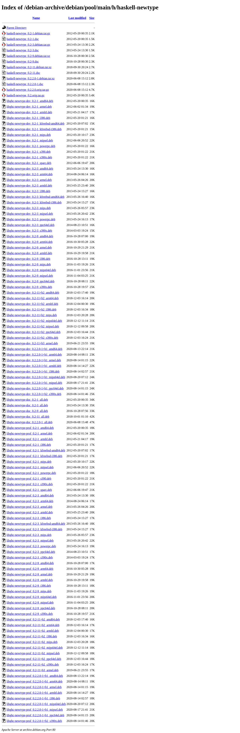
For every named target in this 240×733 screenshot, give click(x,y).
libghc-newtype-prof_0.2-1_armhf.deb (30, 439)
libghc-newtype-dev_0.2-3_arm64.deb (29, 174)
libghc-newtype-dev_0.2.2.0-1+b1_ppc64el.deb (35, 388)
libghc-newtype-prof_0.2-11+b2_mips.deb (32, 642)
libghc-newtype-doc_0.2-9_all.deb (27, 411)
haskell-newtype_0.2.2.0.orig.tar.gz (28, 89)
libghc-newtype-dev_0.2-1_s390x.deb (29, 157)
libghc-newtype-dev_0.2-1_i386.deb (28, 117)
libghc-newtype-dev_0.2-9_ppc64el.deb (30, 281)
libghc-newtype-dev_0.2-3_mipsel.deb (30, 213)
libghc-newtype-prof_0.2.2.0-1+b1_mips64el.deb (36, 704)
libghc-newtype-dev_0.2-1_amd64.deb (30, 101)
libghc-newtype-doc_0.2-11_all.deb (28, 416)
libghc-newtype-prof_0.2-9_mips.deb (29, 591)
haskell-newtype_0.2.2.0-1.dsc (25, 84)
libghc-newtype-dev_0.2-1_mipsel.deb (30, 140)
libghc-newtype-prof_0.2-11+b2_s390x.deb (33, 664)
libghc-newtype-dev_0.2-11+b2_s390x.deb (32, 337)
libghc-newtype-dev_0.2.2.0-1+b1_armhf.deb (34, 365)
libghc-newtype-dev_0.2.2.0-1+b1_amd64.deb (34, 349)
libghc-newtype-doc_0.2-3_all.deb (27, 405)
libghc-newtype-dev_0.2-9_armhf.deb (29, 253)
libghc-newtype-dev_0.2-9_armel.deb (29, 247)
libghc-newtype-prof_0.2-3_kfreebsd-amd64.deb (36, 523)
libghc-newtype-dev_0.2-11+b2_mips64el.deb (34, 320)
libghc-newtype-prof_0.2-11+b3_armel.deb (32, 670)
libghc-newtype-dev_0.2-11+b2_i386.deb (31, 309)
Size (91, 18)
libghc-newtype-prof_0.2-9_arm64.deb (30, 568)
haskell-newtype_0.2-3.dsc (23, 50)
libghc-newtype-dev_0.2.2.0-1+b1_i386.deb (33, 371)
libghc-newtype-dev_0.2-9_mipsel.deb (30, 275)
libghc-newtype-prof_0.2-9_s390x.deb (30, 613)
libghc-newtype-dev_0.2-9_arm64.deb (29, 241)
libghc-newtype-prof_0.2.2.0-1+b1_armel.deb (34, 687)
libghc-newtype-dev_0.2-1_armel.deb (29, 106)
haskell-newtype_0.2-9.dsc (23, 61)
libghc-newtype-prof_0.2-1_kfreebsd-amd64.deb (36, 450)
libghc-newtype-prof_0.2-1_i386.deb (29, 444)
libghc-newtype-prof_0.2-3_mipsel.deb (30, 540)
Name (36, 18)
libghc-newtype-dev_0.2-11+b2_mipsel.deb (33, 326)
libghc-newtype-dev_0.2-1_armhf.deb (29, 112)
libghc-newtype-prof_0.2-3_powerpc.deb (31, 546)
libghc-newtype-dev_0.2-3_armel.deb (29, 179)
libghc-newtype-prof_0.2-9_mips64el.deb (32, 596)
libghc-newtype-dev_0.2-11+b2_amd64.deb (33, 292)
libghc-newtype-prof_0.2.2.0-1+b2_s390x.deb (34, 720)
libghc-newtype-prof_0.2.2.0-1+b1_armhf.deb (34, 692)
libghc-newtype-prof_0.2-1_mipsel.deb (30, 467)
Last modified (77, 18)
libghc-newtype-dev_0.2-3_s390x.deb (29, 230)
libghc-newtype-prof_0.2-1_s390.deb (29, 478)
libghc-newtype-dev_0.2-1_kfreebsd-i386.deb (34, 129)
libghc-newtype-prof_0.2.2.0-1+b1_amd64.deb (35, 675)
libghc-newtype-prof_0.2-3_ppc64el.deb (31, 551)
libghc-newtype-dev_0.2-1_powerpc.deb (31, 146)
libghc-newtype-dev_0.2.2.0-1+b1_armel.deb (34, 360)
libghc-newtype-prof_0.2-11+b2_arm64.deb (33, 625)
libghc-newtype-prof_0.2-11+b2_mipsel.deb (33, 653)
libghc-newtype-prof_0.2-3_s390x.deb (30, 557)
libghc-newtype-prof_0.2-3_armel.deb (29, 506)
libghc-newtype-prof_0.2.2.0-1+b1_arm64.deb (34, 681)
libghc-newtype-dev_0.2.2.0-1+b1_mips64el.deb (36, 377)
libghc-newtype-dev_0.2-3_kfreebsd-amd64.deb (35, 196)
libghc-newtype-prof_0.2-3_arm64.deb (30, 501)
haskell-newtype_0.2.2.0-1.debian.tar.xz (31, 78)
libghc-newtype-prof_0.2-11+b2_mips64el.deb (35, 647)
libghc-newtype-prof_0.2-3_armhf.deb (30, 512)
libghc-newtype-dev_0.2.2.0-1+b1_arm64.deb (34, 354)
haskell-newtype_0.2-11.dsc (23, 72)
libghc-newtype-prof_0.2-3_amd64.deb (30, 495)
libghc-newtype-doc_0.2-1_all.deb (27, 399)
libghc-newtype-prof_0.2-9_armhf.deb (30, 580)
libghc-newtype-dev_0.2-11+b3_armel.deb (32, 343)
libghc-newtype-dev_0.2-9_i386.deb (28, 258)
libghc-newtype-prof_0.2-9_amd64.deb (30, 563)
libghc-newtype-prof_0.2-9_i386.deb (29, 585)
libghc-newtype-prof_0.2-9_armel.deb (29, 574)
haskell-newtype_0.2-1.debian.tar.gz (28, 33)
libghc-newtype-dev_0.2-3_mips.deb (29, 208)
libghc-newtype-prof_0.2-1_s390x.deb (30, 484)
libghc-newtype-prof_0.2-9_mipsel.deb (30, 602)
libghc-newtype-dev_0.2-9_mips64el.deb (31, 270)
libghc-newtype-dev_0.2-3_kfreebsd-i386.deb (34, 202)
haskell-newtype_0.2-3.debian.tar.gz (28, 44)
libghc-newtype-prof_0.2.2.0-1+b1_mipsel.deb (35, 709)
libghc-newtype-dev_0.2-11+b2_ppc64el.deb (33, 332)
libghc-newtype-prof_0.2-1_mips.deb (29, 461)
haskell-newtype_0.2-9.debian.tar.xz (28, 55)
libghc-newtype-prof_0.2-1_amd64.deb (30, 427)
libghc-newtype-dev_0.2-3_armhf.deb (29, 185)
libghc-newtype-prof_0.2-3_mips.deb (29, 535)
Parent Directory (16, 27)
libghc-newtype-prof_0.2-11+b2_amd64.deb (33, 619)
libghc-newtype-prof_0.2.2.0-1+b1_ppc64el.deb (35, 715)
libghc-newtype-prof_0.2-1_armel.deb (29, 433)
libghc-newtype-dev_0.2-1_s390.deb (29, 151)
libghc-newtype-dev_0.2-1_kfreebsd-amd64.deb (35, 123)
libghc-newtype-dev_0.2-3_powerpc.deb (31, 219)
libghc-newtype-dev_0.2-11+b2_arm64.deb (33, 298)
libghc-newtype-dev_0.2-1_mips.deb (29, 134)
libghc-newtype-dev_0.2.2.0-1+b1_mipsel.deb (34, 382)
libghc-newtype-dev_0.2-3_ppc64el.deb (30, 225)
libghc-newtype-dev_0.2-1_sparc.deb (29, 163)
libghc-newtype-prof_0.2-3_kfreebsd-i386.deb (34, 529)
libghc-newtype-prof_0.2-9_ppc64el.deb (31, 608)
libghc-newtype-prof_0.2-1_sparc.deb (29, 489)
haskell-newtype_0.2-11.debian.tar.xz (29, 67)
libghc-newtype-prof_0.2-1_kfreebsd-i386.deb (34, 456)
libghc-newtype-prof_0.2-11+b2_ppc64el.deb (34, 658)
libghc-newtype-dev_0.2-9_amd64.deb (30, 236)
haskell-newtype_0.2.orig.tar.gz (25, 95)
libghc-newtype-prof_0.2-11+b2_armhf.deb (33, 630)
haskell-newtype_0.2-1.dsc (23, 39)
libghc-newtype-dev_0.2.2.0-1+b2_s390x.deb (34, 394)
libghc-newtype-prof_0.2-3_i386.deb (29, 518)
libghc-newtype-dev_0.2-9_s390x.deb (29, 287)
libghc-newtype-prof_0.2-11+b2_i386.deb (32, 636)
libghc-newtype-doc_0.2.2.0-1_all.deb (29, 422)
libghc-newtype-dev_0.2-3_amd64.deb (30, 168)
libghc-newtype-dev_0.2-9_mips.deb (29, 264)
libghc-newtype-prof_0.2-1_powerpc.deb (31, 473)
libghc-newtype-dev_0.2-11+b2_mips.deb (32, 315)
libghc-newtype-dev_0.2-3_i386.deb (28, 191)
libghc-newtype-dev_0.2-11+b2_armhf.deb (32, 303)
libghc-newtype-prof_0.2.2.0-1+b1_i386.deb (33, 698)
